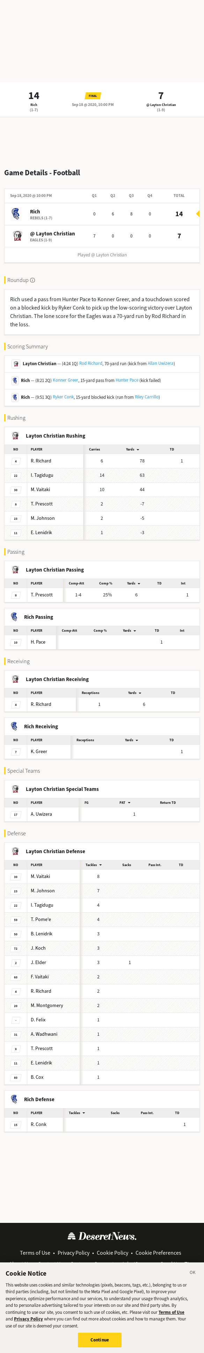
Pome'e (41, 919)
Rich (33, 104)
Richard (41, 461)
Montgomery (47, 1005)
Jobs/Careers (137, 1264)
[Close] (193, 1277)
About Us (19, 1264)
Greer (39, 751)
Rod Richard (90, 363)
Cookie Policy (112, 1252)
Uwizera (41, 814)
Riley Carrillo (147, 397)
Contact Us (50, 1264)
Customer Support (92, 1264)
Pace (38, 642)
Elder (38, 962)
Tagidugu (42, 475)
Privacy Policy (73, 1252)
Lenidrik (41, 532)
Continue (99, 1344)
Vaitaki (40, 489)
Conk (38, 1124)
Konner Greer (65, 380)
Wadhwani (44, 1034)
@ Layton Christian (161, 104)
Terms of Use (35, 1252)
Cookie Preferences (158, 1252)
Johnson (43, 518)
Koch (38, 948)
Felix (38, 1019)
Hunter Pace (127, 380)
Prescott (42, 504)
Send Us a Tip (176, 1264)
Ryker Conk (63, 397)
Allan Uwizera (161, 363)
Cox (37, 1077)
